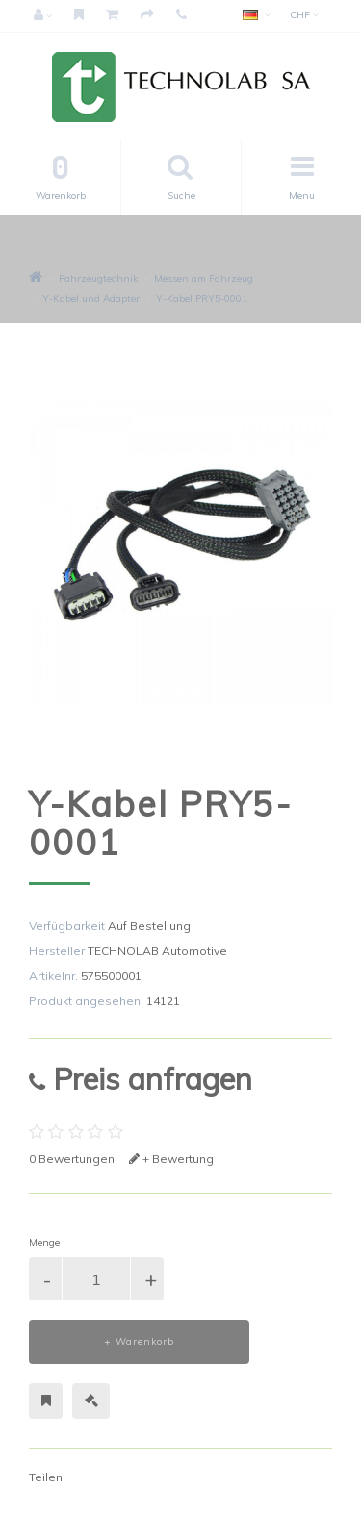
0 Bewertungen (72, 1158)
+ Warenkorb (139, 1341)
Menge (44, 1242)
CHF (304, 15)
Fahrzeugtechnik (98, 278)
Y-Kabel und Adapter (91, 298)
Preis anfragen (140, 1079)
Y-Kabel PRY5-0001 (201, 298)
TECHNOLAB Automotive (157, 951)
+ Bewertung (171, 1158)
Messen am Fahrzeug (203, 278)
